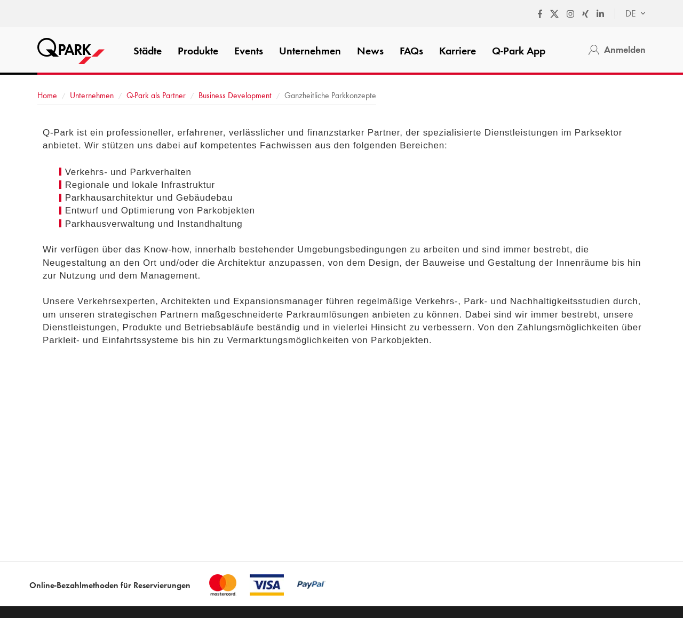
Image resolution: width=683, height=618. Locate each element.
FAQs (411, 50)
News (370, 50)
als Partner (156, 95)
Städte (147, 50)
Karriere (457, 50)
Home (47, 95)
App (518, 50)
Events (248, 50)
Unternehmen (310, 50)
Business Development (235, 95)
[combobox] (630, 14)
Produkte (198, 50)
